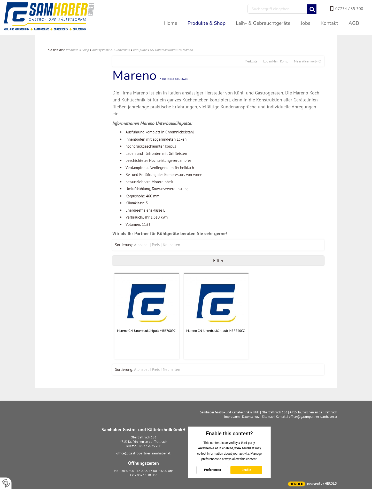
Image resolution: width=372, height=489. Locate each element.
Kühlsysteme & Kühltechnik (111, 50)
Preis (156, 244)
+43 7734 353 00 (149, 446)
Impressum (232, 416)
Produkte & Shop (77, 50)
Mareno (188, 50)
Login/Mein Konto (275, 61)
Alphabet (141, 244)
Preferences (212, 470)
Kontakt (281, 416)
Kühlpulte (140, 50)
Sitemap (268, 416)
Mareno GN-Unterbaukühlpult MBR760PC (146, 330)
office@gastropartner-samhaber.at (143, 453)
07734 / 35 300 (349, 8)
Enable (246, 470)
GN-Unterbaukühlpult (165, 50)
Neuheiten (171, 244)
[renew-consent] (6, 483)
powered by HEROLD (322, 483)
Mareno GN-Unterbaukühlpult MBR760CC (215, 330)
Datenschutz (251, 416)
